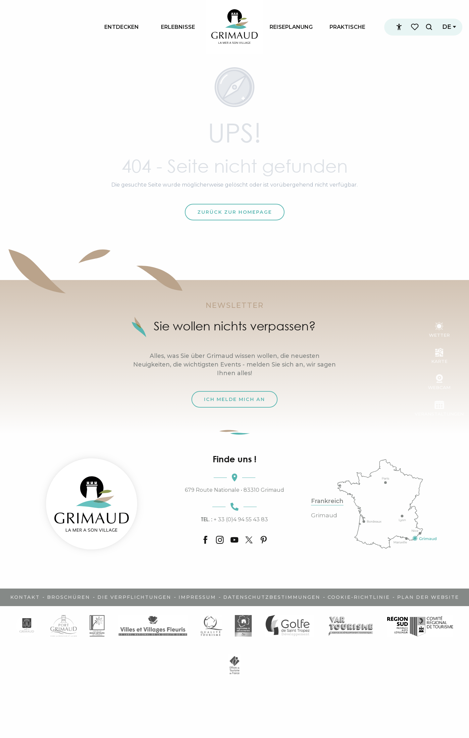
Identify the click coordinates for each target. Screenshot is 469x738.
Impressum (197, 597)
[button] (428, 27)
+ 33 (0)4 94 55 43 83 (234, 519)
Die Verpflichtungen (134, 597)
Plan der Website (428, 597)
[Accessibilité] (398, 27)
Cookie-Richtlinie (359, 597)
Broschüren (68, 597)
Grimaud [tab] (324, 515)
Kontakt (25, 597)
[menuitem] (121, 26)
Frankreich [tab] (327, 501)
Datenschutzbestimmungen (271, 597)
